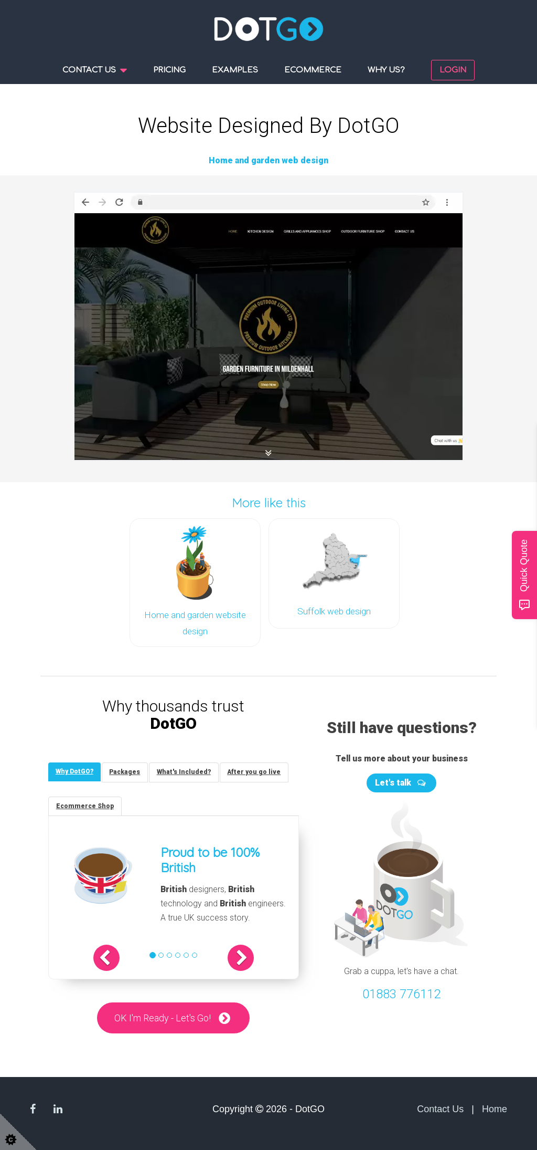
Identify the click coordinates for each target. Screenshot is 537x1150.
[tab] (75, 770)
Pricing (169, 70)
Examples (235, 70)
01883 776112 (401, 992)
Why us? (386, 70)
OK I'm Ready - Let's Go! (162, 1017)
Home (494, 1109)
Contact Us (440, 1109)
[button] (112, 957)
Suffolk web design (334, 610)
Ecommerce (312, 70)
